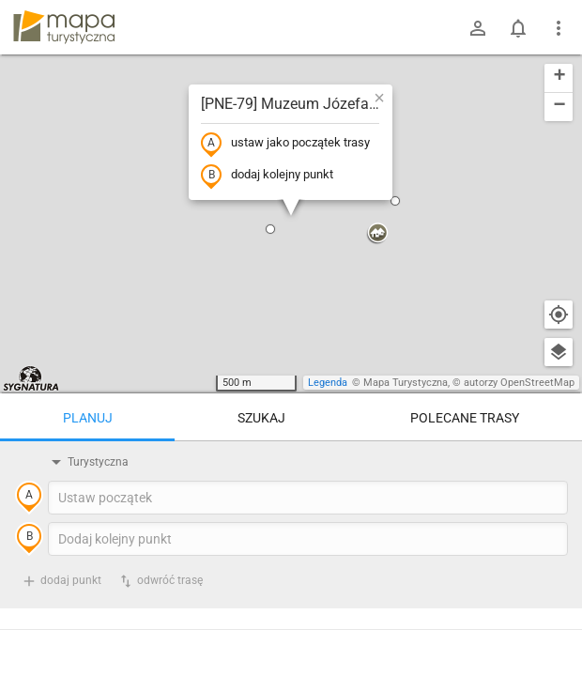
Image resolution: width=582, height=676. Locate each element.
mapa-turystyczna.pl (64, 27)
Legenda (327, 382)
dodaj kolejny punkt (267, 176)
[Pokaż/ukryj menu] (559, 28)
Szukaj (261, 417)
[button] (270, 229)
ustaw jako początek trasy (285, 144)
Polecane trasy (464, 417)
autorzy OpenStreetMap (519, 382)
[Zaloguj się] (478, 28)
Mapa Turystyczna (405, 382)
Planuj (88, 417)
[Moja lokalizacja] (558, 314)
